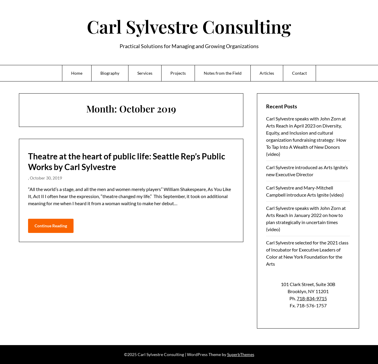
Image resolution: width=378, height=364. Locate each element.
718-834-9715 (312, 298)
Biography (109, 73)
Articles (267, 73)
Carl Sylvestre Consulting (189, 26)
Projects (178, 73)
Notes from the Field (223, 73)
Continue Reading (51, 225)
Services (144, 73)
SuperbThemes (240, 354)
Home (76, 73)
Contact (299, 73)
